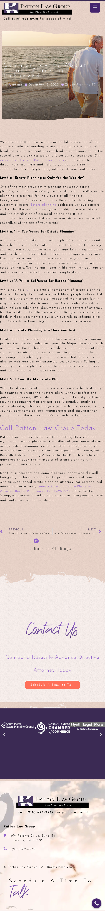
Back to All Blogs (52, 549)
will (29, 289)
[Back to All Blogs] (36, 541)
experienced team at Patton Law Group (32, 160)
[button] (4, 734)
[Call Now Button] (96, 903)
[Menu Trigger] (95, 8)
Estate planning (43, 205)
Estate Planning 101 (81, 84)
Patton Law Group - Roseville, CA (38, 12)
